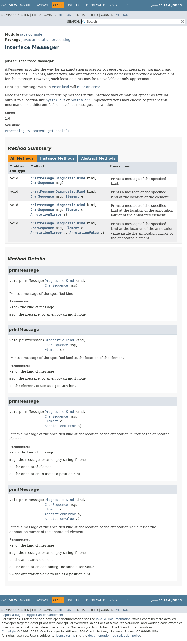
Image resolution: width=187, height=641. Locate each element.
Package (42, 5)
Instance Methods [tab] (57, 158)
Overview (9, 5)
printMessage (42, 178)
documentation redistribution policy (114, 635)
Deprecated (95, 5)
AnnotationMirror (46, 214)
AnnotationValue (84, 233)
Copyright (9, 631)
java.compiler (32, 34)
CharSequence (42, 183)
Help (124, 5)
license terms (65, 635)
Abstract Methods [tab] (98, 158)
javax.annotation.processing (46, 40)
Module (26, 5)
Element (72, 196)
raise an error (88, 87)
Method (64, 15)
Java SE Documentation (113, 619)
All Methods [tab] (22, 158)
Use (70, 5)
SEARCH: (73, 21)
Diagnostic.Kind (70, 178)
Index (113, 5)
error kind (60, 87)
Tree (79, 5)
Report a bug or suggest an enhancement (32, 615)
